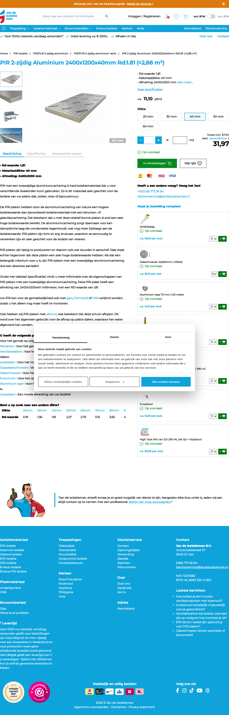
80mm (114, 410)
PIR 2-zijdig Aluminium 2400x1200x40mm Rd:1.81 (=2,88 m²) (159, 53)
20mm (28, 410)
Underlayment (10, 588)
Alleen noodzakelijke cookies (63, 381)
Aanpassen (114, 381)
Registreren (151, 16)
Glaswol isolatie (11, 554)
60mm (85, 410)
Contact (223, 36)
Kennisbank (192, 28)
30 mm (171, 116)
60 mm (148, 126)
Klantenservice (216, 28)
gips (70, 298)
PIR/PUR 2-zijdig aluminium (50, 53)
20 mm (148, 116)
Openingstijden (128, 550)
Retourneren (126, 567)
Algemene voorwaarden (91, 707)
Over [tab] (168, 336)
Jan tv (121, 592)
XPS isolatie (8, 563)
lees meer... (185, 82)
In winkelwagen (157, 163)
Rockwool (66, 583)
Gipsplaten (8, 394)
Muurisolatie (67, 554)
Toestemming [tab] (61, 337)
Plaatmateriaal (12, 582)
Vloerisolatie (67, 550)
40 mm (195, 116)
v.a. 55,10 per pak (150, 273)
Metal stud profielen (14, 613)
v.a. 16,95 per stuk (151, 416)
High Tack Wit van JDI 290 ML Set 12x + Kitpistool (171, 439)
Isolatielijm (7, 362)
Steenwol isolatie (12, 550)
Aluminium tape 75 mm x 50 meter (162, 294)
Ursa (62, 596)
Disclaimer (118, 707)
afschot (51, 314)
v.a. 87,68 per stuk (151, 451)
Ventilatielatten (11, 351)
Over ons (205, 36)
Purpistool (146, 404)
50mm (71, 410)
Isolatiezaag (147, 226)
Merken (127, 28)
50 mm (218, 116)
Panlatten (7, 346)
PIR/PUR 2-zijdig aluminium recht (95, 53)
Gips (3, 608)
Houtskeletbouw (71, 563)
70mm (100, 410)
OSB (95, 298)
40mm (57, 410)
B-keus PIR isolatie (13, 571)
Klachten (123, 563)
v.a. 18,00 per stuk (151, 238)
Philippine (66, 592)
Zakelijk (122, 558)
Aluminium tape (11, 383)
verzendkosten (218, 138)
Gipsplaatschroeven (14, 367)
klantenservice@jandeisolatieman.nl (163, 196)
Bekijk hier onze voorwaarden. (150, 502)
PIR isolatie (20, 53)
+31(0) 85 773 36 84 (150, 191)
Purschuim (8, 378)
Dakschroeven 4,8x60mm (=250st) (161, 262)
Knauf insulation (70, 579)
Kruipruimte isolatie (73, 558)
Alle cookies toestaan (166, 381)
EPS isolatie (8, 558)
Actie (140, 28)
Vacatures (124, 588)
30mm (42, 410)
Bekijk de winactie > (140, 4)
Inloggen (134, 16)
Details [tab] (114, 336)
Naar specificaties (149, 89)
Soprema (65, 588)
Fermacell (81, 298)
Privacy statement (142, 707)
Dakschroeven (10, 373)
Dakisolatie (66, 546)
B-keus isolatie (106, 28)
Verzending (125, 554)
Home (4, 53)
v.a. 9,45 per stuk (151, 306)
